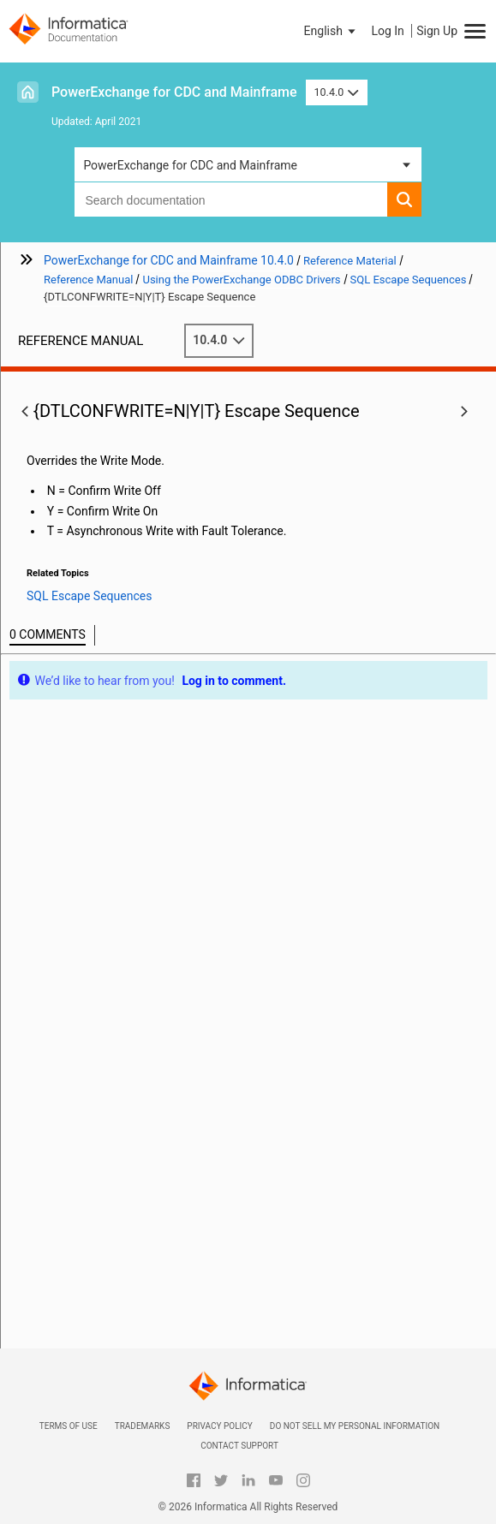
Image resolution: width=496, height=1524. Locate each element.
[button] (331, 30)
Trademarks (142, 1426)
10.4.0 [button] (336, 92)
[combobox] (230, 199)
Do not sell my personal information (354, 1426)
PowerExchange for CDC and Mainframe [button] (190, 165)
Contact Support (239, 1445)
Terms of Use (68, 1426)
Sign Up (436, 31)
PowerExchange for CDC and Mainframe (174, 92)
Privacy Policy (219, 1426)
